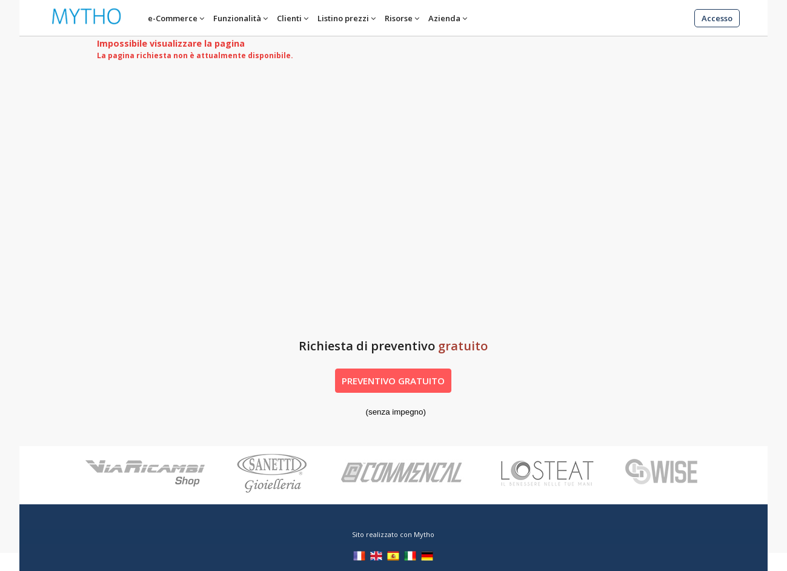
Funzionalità (237, 18)
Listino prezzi (343, 18)
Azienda (444, 18)
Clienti (289, 18)
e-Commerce (173, 18)
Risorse (399, 18)
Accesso (717, 18)
